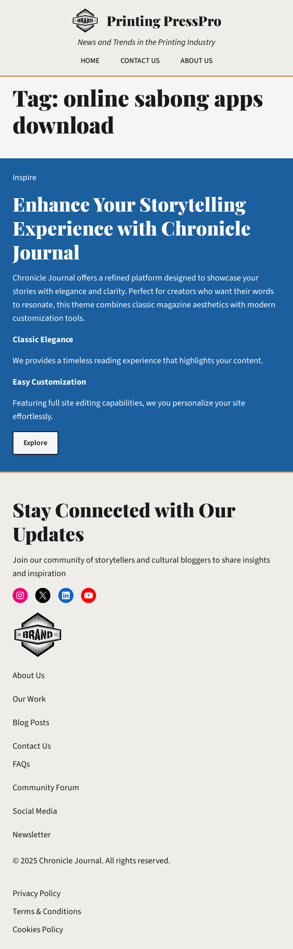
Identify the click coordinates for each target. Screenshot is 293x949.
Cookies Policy (38, 930)
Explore (35, 443)
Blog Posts (31, 723)
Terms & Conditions (47, 912)
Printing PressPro (164, 20)
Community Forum (46, 788)
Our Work (29, 699)
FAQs (21, 764)
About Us (28, 676)
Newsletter (32, 835)
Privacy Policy (36, 893)
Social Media (35, 811)
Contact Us (32, 746)
